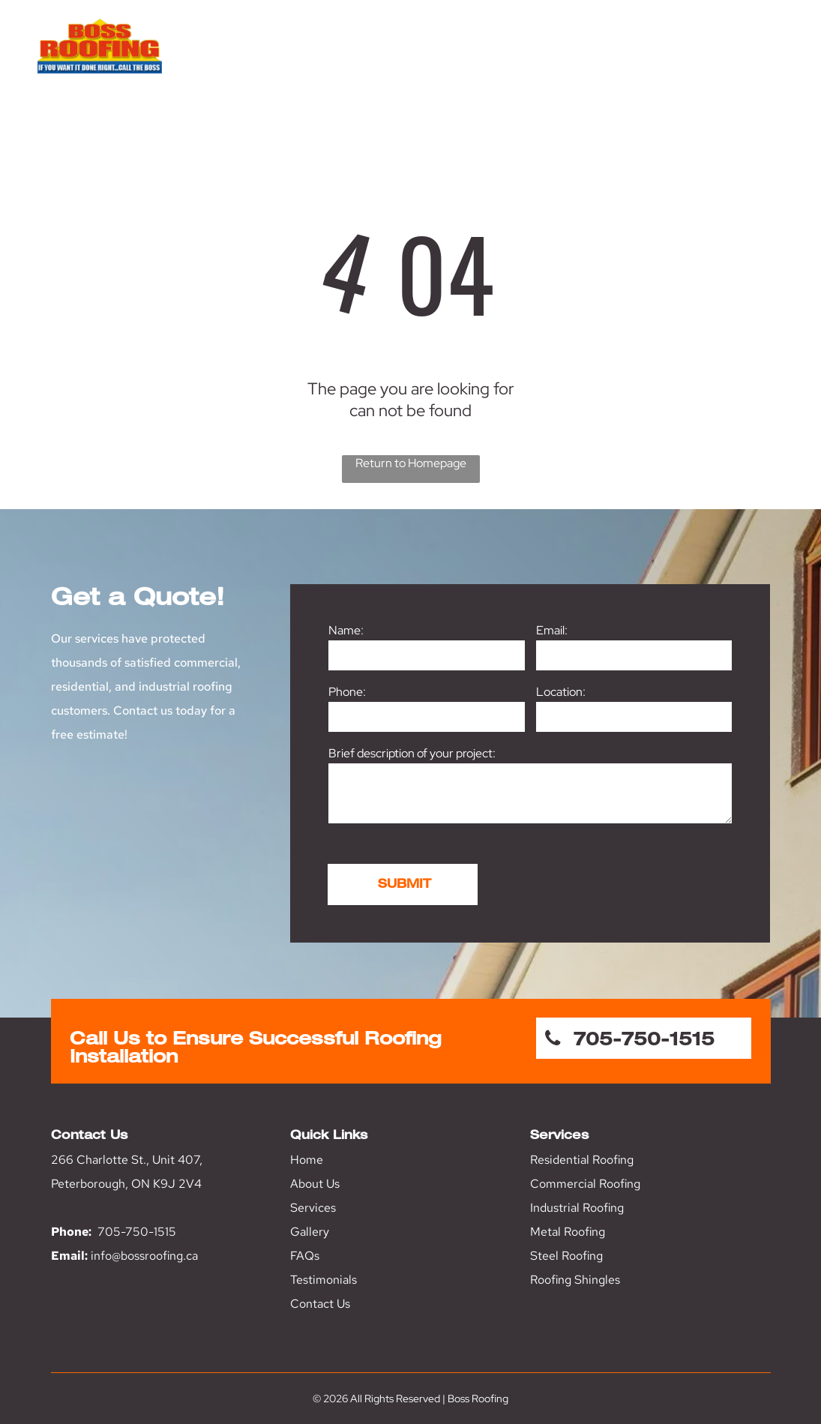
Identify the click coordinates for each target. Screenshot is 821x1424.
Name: (346, 630)
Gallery (309, 1232)
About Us (315, 1184)
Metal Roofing (567, 1232)
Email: (552, 630)
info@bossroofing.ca (144, 1256)
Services (313, 1208)
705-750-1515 (136, 1232)
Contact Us (320, 1304)
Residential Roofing (582, 1160)
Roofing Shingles (575, 1280)
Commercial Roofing (585, 1184)
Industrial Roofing (577, 1208)
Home (306, 1160)
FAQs (304, 1256)
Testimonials (323, 1280)
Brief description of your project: (412, 753)
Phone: (347, 692)
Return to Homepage (410, 463)
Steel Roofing (566, 1256)
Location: (561, 692)
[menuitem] (305, 73)
